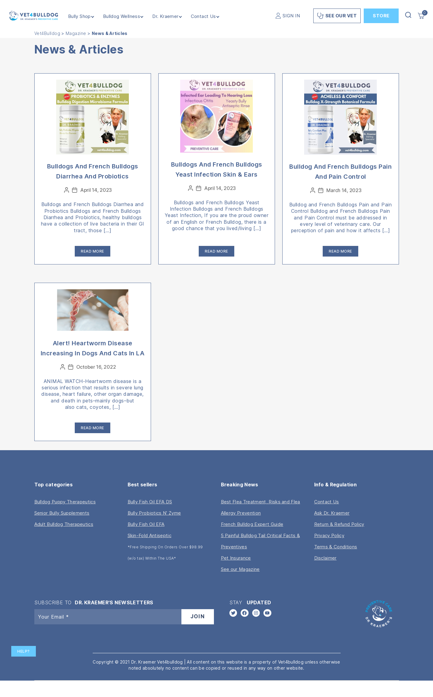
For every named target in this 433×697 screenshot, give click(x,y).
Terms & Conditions (335, 547)
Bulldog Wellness (121, 16)
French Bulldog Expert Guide (252, 524)
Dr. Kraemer (165, 16)
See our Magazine (240, 569)
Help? (23, 651)
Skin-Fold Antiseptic (149, 535)
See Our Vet (337, 16)
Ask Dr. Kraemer (332, 513)
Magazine (76, 33)
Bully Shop (79, 16)
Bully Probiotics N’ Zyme (154, 513)
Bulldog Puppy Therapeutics (65, 502)
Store (381, 16)
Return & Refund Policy (339, 524)
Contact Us (203, 16)
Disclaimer (325, 558)
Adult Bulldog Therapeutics (63, 524)
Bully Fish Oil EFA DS (150, 502)
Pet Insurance (236, 558)
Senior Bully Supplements (62, 513)
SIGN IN (291, 16)
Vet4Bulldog (47, 33)
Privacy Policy (329, 535)
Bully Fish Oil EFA (146, 524)
